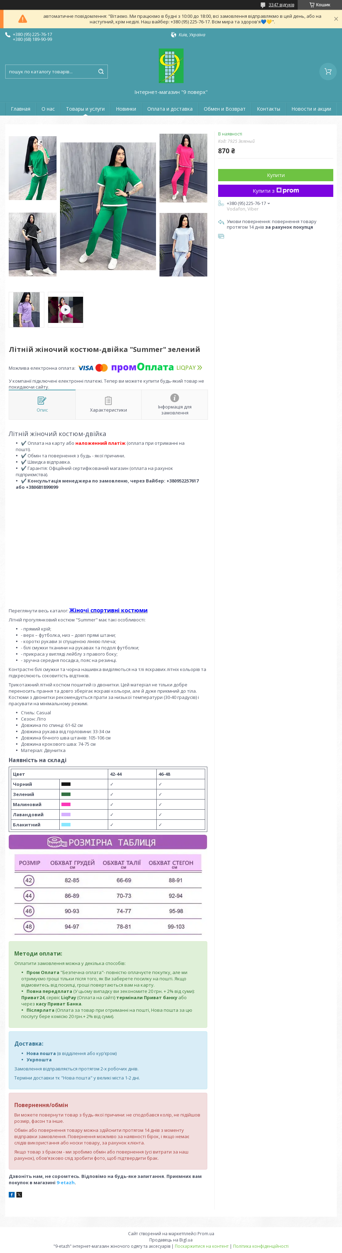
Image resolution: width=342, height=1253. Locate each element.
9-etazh (66, 1182)
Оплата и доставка (170, 108)
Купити (276, 174)
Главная (20, 108)
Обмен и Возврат (225, 108)
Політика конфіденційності (261, 1246)
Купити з (276, 190)
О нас (48, 108)
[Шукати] (101, 72)
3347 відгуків (281, 5)
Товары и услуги (85, 108)
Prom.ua (206, 1234)
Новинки (126, 108)
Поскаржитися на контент (202, 1246)
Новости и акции (311, 108)
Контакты (268, 108)
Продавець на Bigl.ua (171, 1240)
